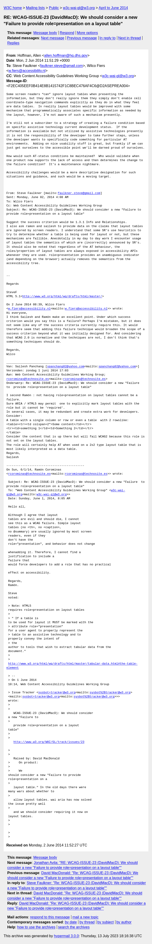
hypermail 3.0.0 (66, 936)
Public (54, 8)
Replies (13, 43)
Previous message (82, 38)
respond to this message (50, 917)
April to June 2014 (113, 8)
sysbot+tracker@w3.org (56, 693)
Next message (52, 38)
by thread (87, 922)
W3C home (13, 8)
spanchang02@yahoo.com (65, 367)
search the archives (74, 927)
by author (124, 922)
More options (87, 33)
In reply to (107, 38)
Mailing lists (35, 8)
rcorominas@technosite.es (27, 379)
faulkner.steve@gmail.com (61, 66)
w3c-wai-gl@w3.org (79, 8)
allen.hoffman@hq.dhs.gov (65, 55)
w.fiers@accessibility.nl (26, 71)
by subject (105, 922)
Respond (67, 33)
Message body (45, 33)
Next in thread (129, 38)
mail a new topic (85, 917)
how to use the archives (36, 927)
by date (71, 922)
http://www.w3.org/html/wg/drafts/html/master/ (62, 296)
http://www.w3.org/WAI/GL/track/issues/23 (48, 742)
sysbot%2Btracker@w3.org (110, 693)
